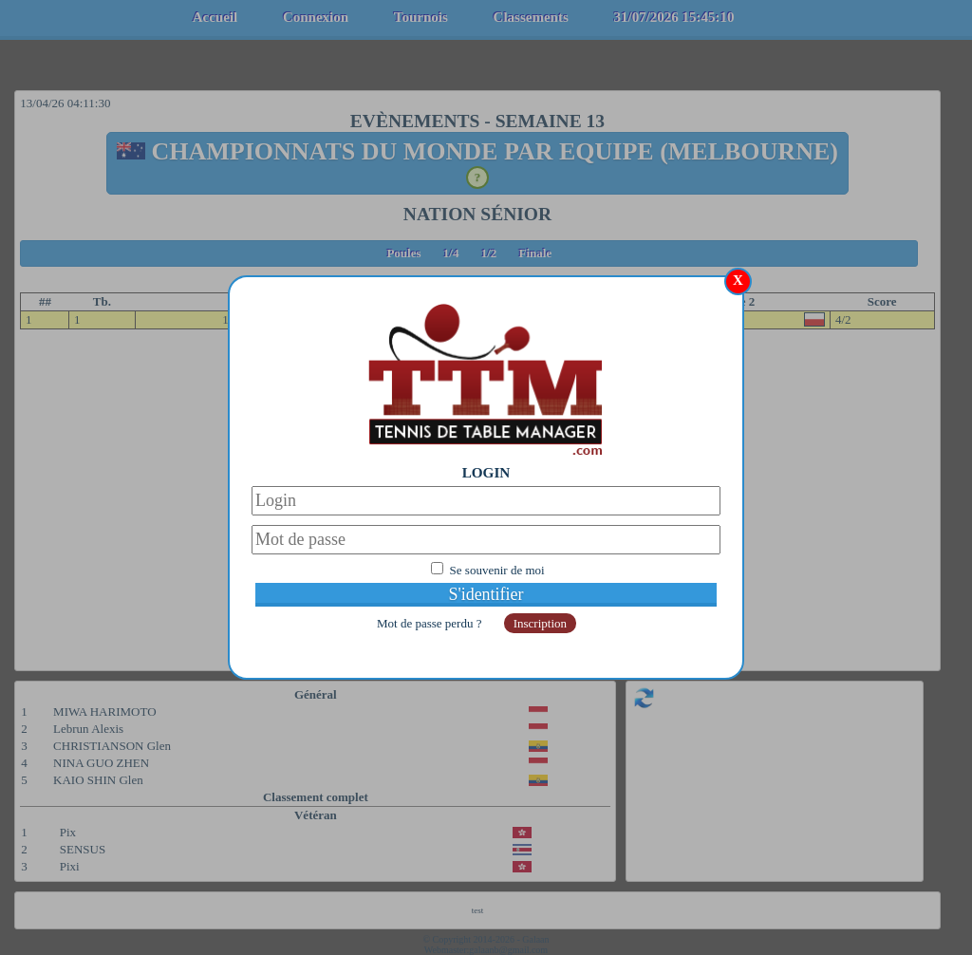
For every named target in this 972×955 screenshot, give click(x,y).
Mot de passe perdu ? (431, 623)
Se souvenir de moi (497, 570)
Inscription (540, 623)
